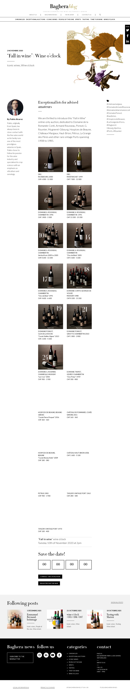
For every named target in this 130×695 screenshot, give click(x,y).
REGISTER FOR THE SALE (49, 583)
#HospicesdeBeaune (116, 119)
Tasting (85, 19)
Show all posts (117, 602)
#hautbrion (111, 116)
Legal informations (21, 687)
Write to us (101, 662)
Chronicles (20, 19)
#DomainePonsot (114, 113)
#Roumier (117, 131)
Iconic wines (51, 19)
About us (33, 15)
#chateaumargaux (114, 104)
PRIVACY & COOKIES (48, 687)
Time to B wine (96, 19)
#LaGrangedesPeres (115, 122)
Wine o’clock (109, 19)
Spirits (78, 19)
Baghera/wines (51, 15)
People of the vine (66, 19)
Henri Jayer (69, 15)
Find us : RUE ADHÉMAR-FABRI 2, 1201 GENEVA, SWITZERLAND (109, 656)
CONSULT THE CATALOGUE (50, 576)
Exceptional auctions (35, 19)
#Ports (110, 131)
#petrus (117, 128)
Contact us (86, 15)
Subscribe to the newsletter (17, 657)
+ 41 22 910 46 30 (102, 669)
